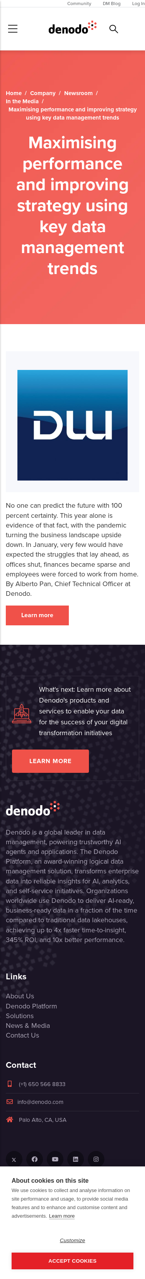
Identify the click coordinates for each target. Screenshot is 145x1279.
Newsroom (78, 93)
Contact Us (22, 1035)
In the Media (22, 101)
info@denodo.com (34, 1102)
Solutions (20, 1016)
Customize (72, 1240)
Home (14, 93)
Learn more (37, 615)
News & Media (28, 1025)
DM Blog (112, 3)
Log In (138, 3)
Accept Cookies (72, 1261)
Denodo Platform (31, 1006)
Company (43, 93)
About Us (20, 996)
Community (79, 3)
